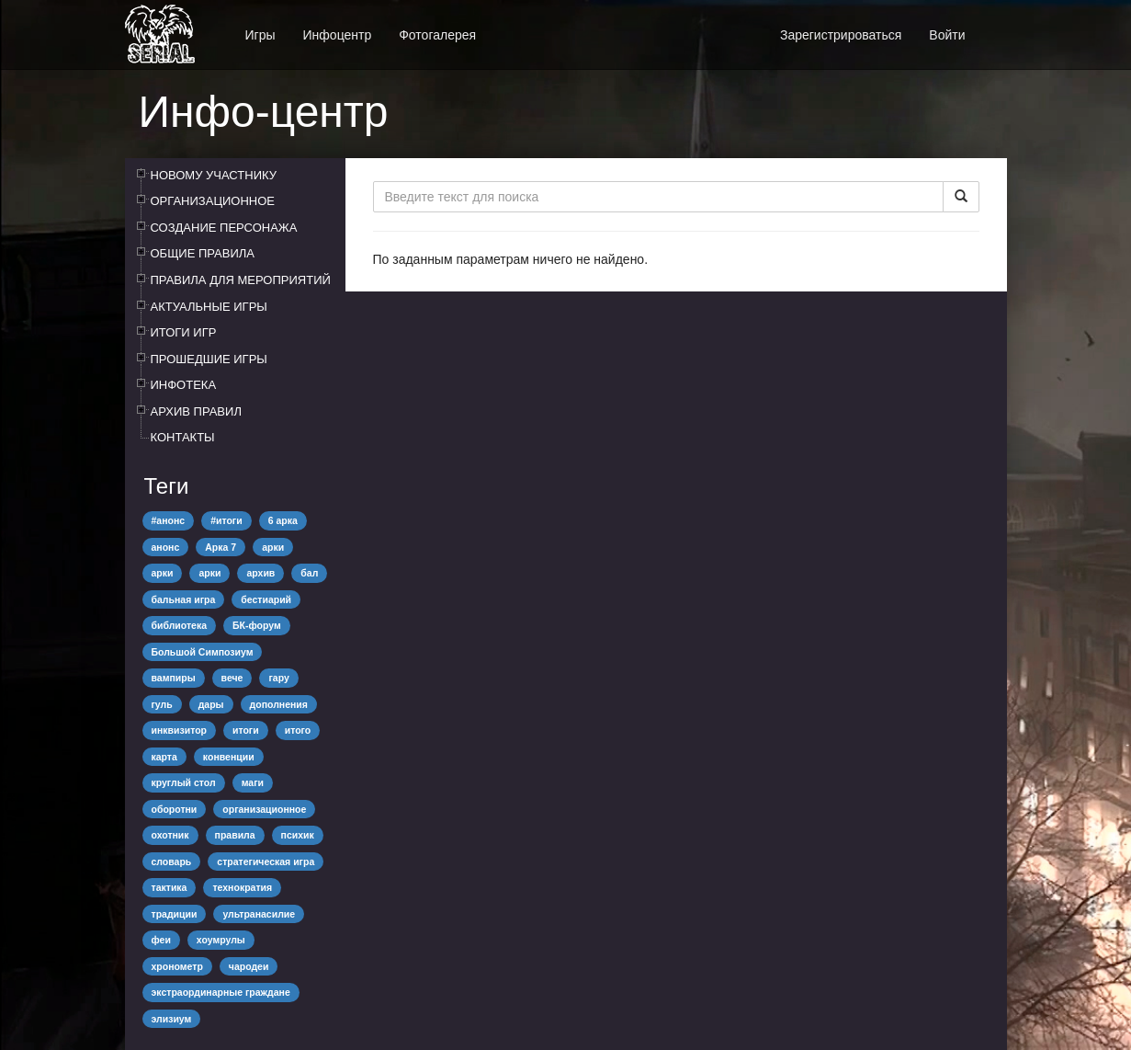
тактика (169, 887)
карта (164, 756)
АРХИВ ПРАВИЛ (196, 411)
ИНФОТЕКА (184, 385)
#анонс (169, 520)
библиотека (180, 625)
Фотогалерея (437, 35)
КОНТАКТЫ (183, 437)
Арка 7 (220, 547)
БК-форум (256, 625)
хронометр (177, 966)
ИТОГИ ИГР (184, 332)
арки (273, 547)
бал (309, 572)
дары (211, 704)
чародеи (249, 966)
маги (253, 782)
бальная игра (184, 599)
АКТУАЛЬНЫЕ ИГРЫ (209, 307)
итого (298, 730)
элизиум (172, 1018)
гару (278, 677)
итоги (245, 730)
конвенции (228, 756)
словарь (172, 861)
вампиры (174, 677)
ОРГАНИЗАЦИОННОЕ (213, 201)
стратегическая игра (265, 861)
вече (232, 677)
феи (161, 939)
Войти (947, 35)
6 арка (283, 520)
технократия (242, 887)
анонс (166, 547)
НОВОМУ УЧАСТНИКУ (214, 175)
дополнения (279, 704)
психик (297, 834)
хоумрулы (221, 939)
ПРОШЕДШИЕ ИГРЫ (209, 359)
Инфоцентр (337, 35)
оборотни (175, 809)
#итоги (226, 520)
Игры (260, 35)
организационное (264, 809)
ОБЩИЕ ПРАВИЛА (203, 253)
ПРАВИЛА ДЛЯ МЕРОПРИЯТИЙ (241, 280)
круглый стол (184, 782)
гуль (162, 704)
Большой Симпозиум (203, 651)
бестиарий (266, 599)
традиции (175, 913)
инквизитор (179, 730)
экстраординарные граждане (221, 992)
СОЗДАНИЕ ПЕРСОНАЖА (224, 227)
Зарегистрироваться (840, 35)
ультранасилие (258, 913)
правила (235, 834)
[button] (993, 25)
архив (260, 572)
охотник (170, 834)
